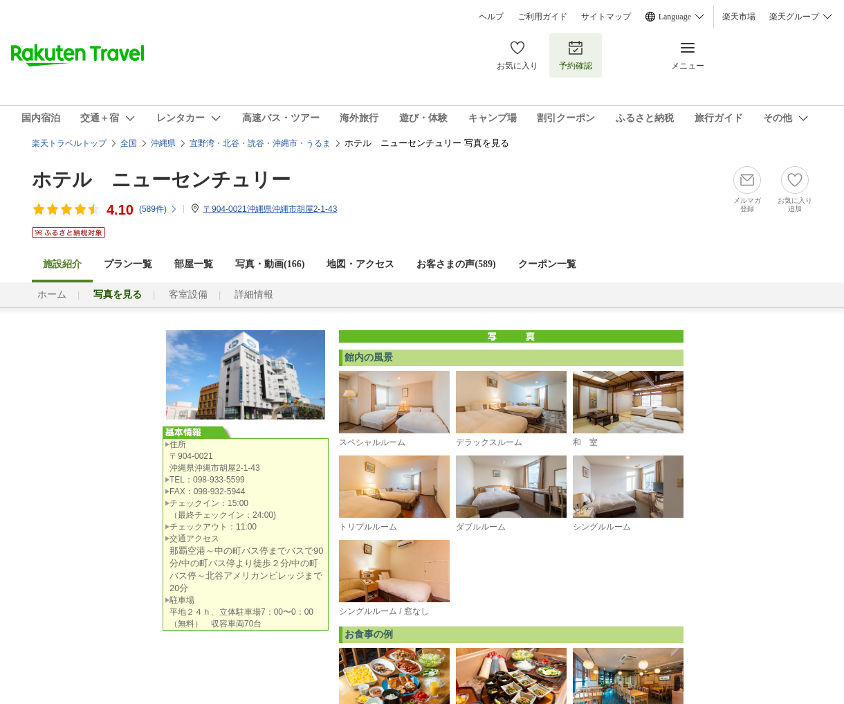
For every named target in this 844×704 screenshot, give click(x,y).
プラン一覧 (128, 264)
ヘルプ (491, 16)
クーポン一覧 (547, 264)
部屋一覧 (193, 264)
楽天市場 (738, 16)
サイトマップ (606, 16)
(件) (158, 209)
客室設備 (188, 294)
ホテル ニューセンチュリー (161, 179)
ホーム (51, 294)
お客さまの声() (455, 264)
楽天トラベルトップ (69, 143)
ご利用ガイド (542, 16)
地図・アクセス (360, 264)
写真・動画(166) (269, 264)
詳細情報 (254, 294)
